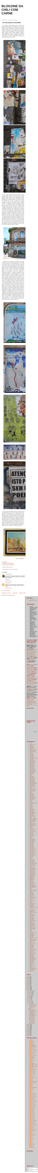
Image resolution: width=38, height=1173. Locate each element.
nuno (32, 1142)
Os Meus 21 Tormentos (32, 906)
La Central (28, 678)
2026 (29, 976)
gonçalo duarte (32, 824)
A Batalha (31, 746)
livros (31, 858)
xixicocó (32, 1147)
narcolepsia (32, 893)
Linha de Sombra (32, 651)
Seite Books (32, 684)
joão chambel (32, 845)
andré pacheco (32, 766)
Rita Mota (33, 1099)
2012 (29, 1025)
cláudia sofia (32, 789)
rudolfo (31, 931)
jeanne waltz (32, 838)
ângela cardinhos (33, 770)
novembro (31, 992)
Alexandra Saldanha (33, 1045)
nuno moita (32, 897)
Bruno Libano (33, 1052)
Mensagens (30, 1168)
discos (31, 800)
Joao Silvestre (33, 1077)
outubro (30, 993)
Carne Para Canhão (33, 783)
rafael (32, 1145)
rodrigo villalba (32, 928)
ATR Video (33, 1041)
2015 (29, 988)
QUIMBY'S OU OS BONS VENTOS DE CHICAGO (33, 1011)
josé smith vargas (33, 854)
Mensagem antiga (22, 592)
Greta (28, 650)
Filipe (32, 1061)
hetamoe (31, 827)
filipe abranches (32, 812)
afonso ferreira (32, 748)
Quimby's (28, 684)
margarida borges (33, 869)
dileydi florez (32, 799)
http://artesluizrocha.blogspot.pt (8, 563)
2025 (29, 977)
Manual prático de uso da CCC (33, 864)
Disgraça (34, 656)
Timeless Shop (31, 669)
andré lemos (32, 764)
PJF (32, 1090)
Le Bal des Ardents (32, 668)
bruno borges (32, 780)
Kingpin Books (31, 650)
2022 (29, 981)
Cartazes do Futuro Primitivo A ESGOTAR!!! (32, 1021)
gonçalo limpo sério (33, 825)
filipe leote (31, 814)
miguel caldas (32, 882)
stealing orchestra (33, 949)
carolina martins (34, 1124)
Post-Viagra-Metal (32, 1017)
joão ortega (32, 849)
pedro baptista (32, 914)
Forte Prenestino (30, 672)
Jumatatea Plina (29, 676)
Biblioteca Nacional (33, 691)
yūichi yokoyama (33, 967)
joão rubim (31, 851)
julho (30, 996)
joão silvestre (32, 852)
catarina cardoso (33, 784)
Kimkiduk (31, 857)
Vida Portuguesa (30, 657)
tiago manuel (32, 959)
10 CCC (31, 743)
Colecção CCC (32, 791)
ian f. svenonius (32, 828)
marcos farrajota (32, 868)
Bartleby (28, 677)
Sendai (31, 938)
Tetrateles (31, 955)
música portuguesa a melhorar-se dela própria (33, 890)
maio (30, 998)
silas (30, 942)
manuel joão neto (33, 865)
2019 (29, 984)
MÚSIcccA (31, 892)
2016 (29, 987)
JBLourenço (33, 1072)
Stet (36, 654)
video (31, 965)
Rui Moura (33, 1102)
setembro (30, 994)
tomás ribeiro (32, 960)
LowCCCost (11, 569)
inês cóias (31, 833)
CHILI (31, 787)
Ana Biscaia (33, 1047)
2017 (29, 986)
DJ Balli (31, 801)
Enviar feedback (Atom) (10, 595)
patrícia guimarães (33, 912)
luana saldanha (32, 860)
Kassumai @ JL (31, 1019)
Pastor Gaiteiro (33, 1093)
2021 (29, 982)
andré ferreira (32, 763)
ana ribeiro (31, 759)
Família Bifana (31, 1009)
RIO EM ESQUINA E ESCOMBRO (12, 22)
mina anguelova (32, 886)
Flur (36, 649)
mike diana (32, 884)
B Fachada (32, 776)
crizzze (31, 792)
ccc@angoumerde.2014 (33, 1004)
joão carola (32, 844)
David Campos (33, 1055)
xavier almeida (32, 966)
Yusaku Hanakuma (33, 968)
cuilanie (32, 1127)
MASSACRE (32, 875)
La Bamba (32, 658)
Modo (34, 672)
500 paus (31, 745)
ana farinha (32, 756)
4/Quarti (35, 671)
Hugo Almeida (33, 1069)
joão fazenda (32, 847)
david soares (32, 796)
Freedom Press (32, 682)
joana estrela (32, 840)
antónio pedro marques (32, 774)
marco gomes (32, 867)
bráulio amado (32, 779)
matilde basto (32, 876)
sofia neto (31, 948)
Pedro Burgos (32, 915)
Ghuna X (31, 822)
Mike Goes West (32, 885)
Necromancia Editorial (32, 896)
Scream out (33, 1105)
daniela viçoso (32, 794)
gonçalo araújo (32, 823)
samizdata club (32, 934)
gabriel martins (32, 821)
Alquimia (34, 647)
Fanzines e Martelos (33, 1057)
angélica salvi (32, 771)
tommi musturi (32, 961)
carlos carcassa (32, 782)
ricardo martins (32, 925)
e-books (31, 804)
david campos (32, 795)
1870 (34, 644)
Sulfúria (31, 950)
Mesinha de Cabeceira (32, 881)
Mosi (30, 888)
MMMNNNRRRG (33, 887)
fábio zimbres (32, 810)
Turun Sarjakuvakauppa (30, 667)
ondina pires (32, 904)
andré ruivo (32, 767)
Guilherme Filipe (34, 1066)
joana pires (32, 842)
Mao (30, 866)
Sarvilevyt (28, 666)
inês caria (31, 832)
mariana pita (32, 870)
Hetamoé (32, 1068)
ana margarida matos (33, 758)
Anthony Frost (32, 675)
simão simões (32, 945)
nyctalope (33, 1144)
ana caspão (32, 755)
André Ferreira (33, 1049)
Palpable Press (32, 910)
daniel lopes (7, 569)
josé (32, 1136)
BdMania (28, 648)
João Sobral (33, 1074)
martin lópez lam (32, 873)
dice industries (32, 798)
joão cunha (32, 846)
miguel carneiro (32, 883)
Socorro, (34, 660)
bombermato (33, 1123)
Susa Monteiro (32, 951)
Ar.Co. (32, 686)
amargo (31, 752)
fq (31, 1132)
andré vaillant (32, 768)
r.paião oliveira (32, 923)
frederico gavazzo (33, 819)
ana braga (31, 754)
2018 (29, 985)
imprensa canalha (33, 831)
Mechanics (31, 878)
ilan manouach (32, 829)
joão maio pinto (32, 848)
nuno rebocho (32, 900)
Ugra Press (29, 665)
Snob (34, 654)
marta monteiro (32, 871)
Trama (32, 660)
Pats (30, 913)
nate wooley (32, 894)
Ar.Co (31, 775)
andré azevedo (32, 761)
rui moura (31, 933)
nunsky (31, 901)
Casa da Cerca (29, 692)
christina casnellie (33, 788)
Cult (34, 649)
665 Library (32, 697)
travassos (31, 962)
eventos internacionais (32, 809)
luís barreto (32, 862)
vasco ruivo (32, 964)
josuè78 (32, 1138)
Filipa (32, 1058)
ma (31, 1141)
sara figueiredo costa (33, 937)
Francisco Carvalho (33, 1063)
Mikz (32, 1084)
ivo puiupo (31, 836)
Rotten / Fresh (32, 929)
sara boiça (31, 936)
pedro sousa (32, 917)
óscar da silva (32, 909)
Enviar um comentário (6, 590)
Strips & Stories (33, 670)
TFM (31, 671)
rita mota (31, 926)
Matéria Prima (29, 659)
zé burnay (31, 969)
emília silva (32, 806)
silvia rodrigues (32, 943)
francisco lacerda (33, 818)
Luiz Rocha (7, 574)
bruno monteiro (32, 781)
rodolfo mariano (32, 927)
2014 (29, 989)
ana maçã (31, 757)
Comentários (30, 1170)
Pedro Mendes (33, 1096)
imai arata (31, 830)
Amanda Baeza (34, 1046)
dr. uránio (31, 803)
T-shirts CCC (32, 952)
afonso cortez (32, 747)
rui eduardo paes (33, 932)
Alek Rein (31, 749)
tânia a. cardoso (32, 953)
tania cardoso (32, 954)
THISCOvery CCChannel (32, 957)
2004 (29, 1034)
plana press (32, 921)
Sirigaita (31, 654)
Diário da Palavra (33, 797)
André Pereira (33, 1050)
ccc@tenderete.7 (32, 1018)
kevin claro (31, 856)
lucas (32, 1139)
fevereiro (30, 1001)
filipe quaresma (32, 815)
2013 (29, 1024)
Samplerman (32, 935)
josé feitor (33, 1135)
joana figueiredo (32, 841)
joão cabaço (32, 843)
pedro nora (32, 916)
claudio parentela (33, 790)
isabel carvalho (32, 835)
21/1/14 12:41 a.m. (8, 581)
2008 (29, 1029)
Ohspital (31, 902)
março (30, 1000)
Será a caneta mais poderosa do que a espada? (33, 940)
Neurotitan (28, 670)
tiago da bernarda (33, 958)
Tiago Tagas (33, 1106)
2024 (29, 978)
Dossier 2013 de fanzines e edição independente (32, 1006)
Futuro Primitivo (32, 820)
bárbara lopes (32, 777)
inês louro (31, 834)
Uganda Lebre (32, 963)
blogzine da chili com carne (12, 9)
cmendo (32, 1126)
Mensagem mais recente (6, 592)
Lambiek (28, 674)
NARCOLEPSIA (34, 1087)
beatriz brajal (32, 778)
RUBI (31, 930)
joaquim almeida (32, 853)
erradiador (33, 1130)
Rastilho (28, 647)
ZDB (34, 657)
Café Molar (32, 677)
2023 (29, 980)
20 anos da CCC (33, 744)
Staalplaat (28, 671)
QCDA (31, 922)
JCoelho (31, 837)
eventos (31, 807)
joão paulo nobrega (33, 850)
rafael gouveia (32, 924)
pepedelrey (32, 919)
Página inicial (15, 592)
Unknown (7, 582)
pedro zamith (32, 918)
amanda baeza (32, 751)
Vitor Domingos (34, 1120)
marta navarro (32, 872)
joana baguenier (32, 839)
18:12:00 (11, 567)
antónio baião (32, 772)
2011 (29, 1026)
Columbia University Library (30, 700)
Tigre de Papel (29, 655)
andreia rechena (32, 769)
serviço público (15, 569)
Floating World (34, 683)
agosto (30, 995)
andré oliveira (32, 765)
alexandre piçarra (33, 750)
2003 (29, 1035)
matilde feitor (32, 877)
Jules (32, 1078)
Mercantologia (32, 879)
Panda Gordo (32, 911)
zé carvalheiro (32, 970)
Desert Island (29, 683)
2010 (29, 1027)
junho (30, 997)
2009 (29, 1028)
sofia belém (32, 946)
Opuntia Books (32, 905)
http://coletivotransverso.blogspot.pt (8, 564)
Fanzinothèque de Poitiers (31, 701)
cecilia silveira (32, 786)
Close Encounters (30, 681)
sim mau (31, 944)
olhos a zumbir (32, 903)
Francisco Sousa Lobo (34, 1065)
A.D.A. (34, 674)
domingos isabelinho (33, 802)
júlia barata (32, 855)
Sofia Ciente (32, 947)
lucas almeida (32, 861)
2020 (29, 983)
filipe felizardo (32, 813)
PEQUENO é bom (33, 920)
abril (30, 999)
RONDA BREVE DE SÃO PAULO (32, 1014)
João (32, 1075)
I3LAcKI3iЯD (33, 1071)
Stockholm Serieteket (33, 703)
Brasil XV (30, 1008)
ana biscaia (32, 753)
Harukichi (31, 826)
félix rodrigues (32, 811)
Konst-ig (28, 680)
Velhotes (28, 662)
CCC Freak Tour (32, 785)
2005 (29, 1033)
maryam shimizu (32, 874)
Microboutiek (32, 664)
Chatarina (33, 1053)
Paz (31, 679)
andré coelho (32, 762)
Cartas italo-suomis (32, 1023)
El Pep (31, 805)
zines (31, 971)
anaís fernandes (32, 760)
